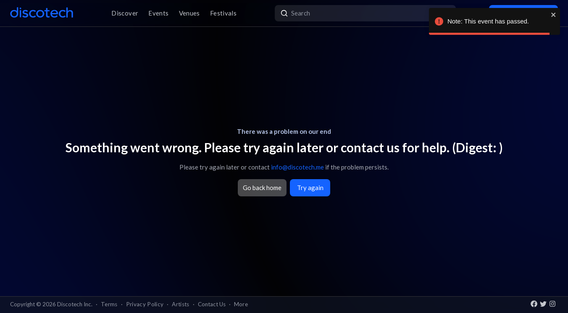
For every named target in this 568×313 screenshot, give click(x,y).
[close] (554, 14)
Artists (180, 304)
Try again (310, 187)
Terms (109, 304)
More (241, 304)
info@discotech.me (297, 167)
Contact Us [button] (212, 304)
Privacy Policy (145, 304)
